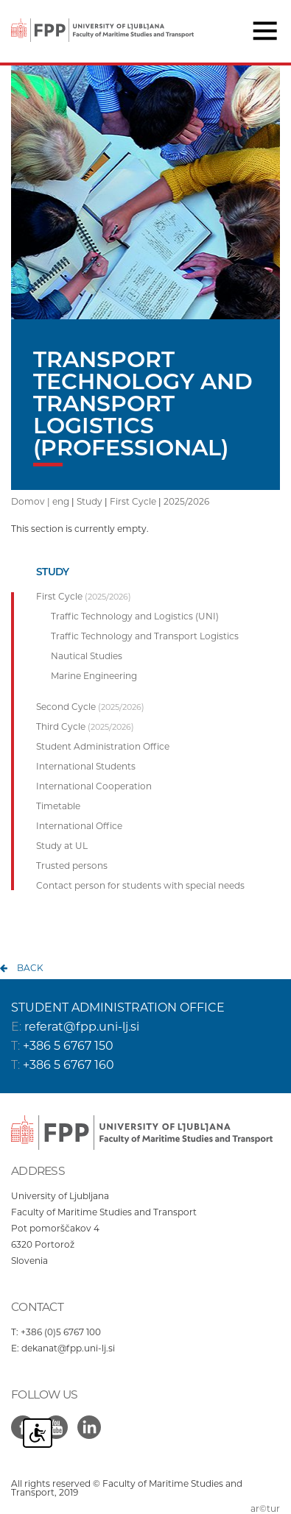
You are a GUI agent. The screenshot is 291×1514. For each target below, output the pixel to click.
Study (89, 501)
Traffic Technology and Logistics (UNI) (135, 616)
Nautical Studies (86, 656)
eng (60, 501)
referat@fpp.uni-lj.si (81, 1027)
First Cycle (133, 501)
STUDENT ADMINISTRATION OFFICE (118, 1007)
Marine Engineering (94, 676)
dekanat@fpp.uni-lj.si (68, 1348)
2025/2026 (186, 501)
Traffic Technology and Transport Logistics (145, 636)
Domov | (31, 501)
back (30, 967)
